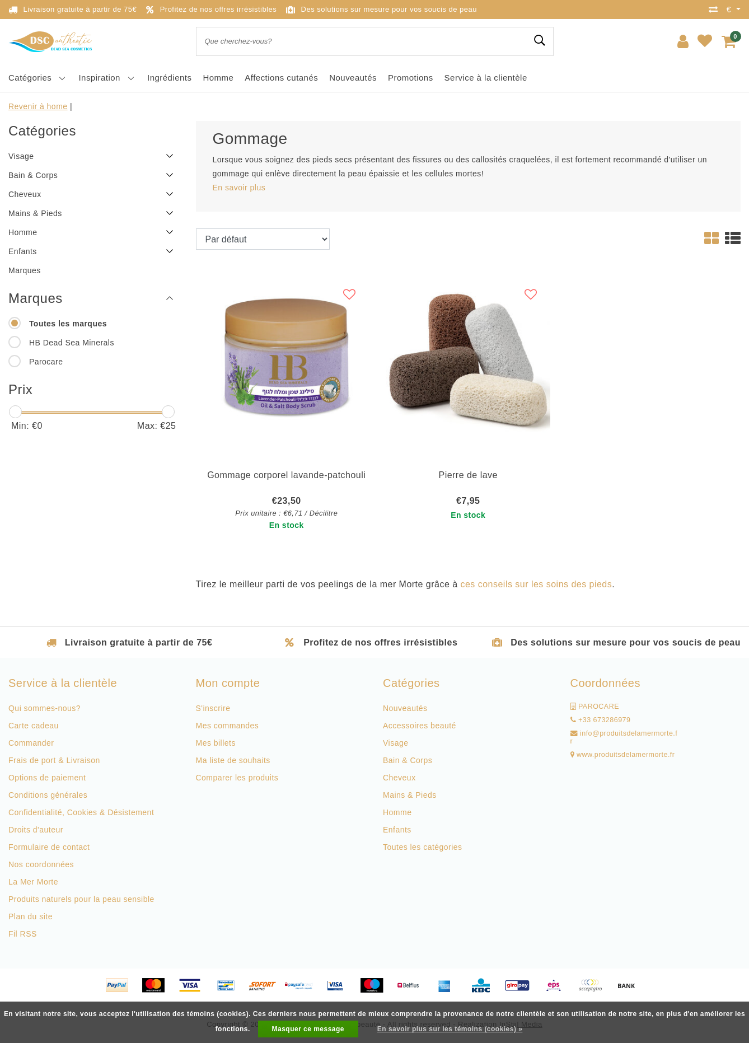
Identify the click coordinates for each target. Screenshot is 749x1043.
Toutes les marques (68, 323)
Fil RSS (22, 933)
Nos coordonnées (41, 864)
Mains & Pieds (410, 795)
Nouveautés (405, 708)
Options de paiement (47, 777)
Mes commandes (227, 725)
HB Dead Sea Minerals (71, 342)
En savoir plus (239, 187)
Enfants (397, 829)
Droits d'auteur (35, 829)
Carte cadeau (33, 725)
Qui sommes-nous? (44, 708)
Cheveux (399, 777)
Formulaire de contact (49, 847)
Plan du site (30, 916)
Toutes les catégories (422, 847)
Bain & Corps (407, 760)
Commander (31, 742)
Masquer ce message (308, 1029)
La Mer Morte (33, 881)
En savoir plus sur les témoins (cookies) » (450, 1029)
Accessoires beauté (419, 725)
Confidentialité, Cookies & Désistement (81, 812)
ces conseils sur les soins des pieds (536, 584)
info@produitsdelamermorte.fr (624, 737)
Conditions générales (47, 795)
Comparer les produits (237, 777)
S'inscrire (213, 708)
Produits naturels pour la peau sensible (81, 899)
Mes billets (216, 742)
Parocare (46, 361)
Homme (397, 812)
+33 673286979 (600, 720)
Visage (395, 742)
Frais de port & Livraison (54, 760)
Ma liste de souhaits (233, 760)
